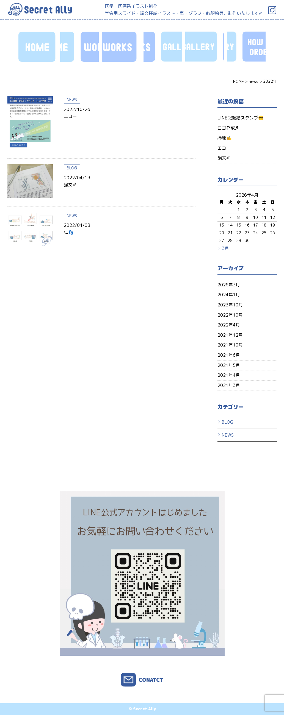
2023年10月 (230, 305)
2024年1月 (228, 295)
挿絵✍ (224, 138)
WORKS (79, 46)
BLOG (72, 168)
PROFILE (204, 46)
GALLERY (121, 46)
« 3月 (223, 248)
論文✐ (70, 185)
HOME (37, 46)
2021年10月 (230, 345)
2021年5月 (228, 365)
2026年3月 (228, 285)
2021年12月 (230, 335)
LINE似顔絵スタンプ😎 (240, 118)
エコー (70, 116)
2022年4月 (228, 325)
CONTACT (246, 46)
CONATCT (151, 679)
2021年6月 (228, 355)
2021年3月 (228, 385)
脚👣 (69, 232)
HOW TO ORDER (163, 46)
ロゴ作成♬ (228, 128)
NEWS (72, 99)
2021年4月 (228, 375)
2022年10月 (230, 315)
